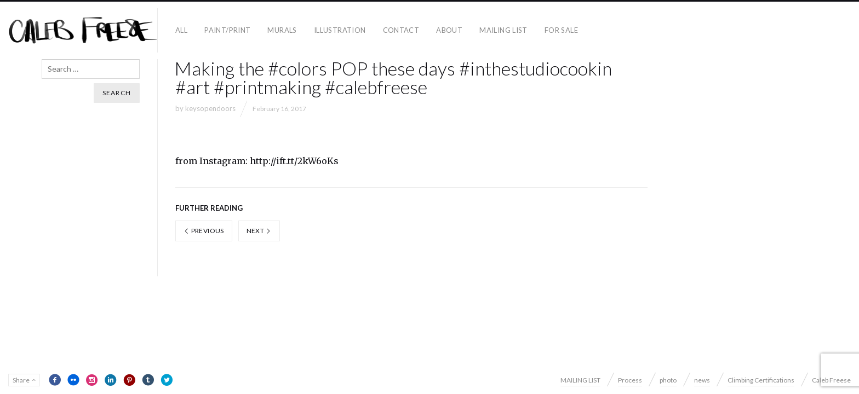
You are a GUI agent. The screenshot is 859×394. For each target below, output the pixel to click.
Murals (281, 30)
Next (259, 231)
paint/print (227, 30)
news (702, 380)
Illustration (340, 30)
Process (630, 380)
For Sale (561, 30)
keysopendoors (210, 108)
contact (401, 30)
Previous (204, 231)
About (449, 30)
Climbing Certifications (761, 380)
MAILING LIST (503, 30)
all (181, 30)
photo (668, 380)
